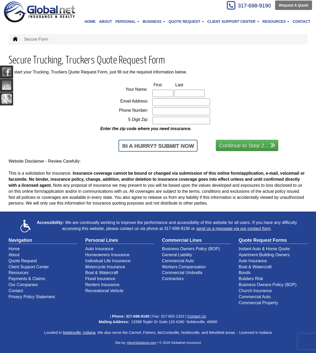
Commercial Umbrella (182, 272)
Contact (301, 21)
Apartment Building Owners (264, 255)
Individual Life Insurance (108, 261)
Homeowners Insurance (107, 255)
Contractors (173, 278)
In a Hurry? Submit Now (158, 146)
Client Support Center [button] (233, 21)
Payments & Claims (27, 278)
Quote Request (23, 261)
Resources (19, 272)
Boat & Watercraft (101, 272)
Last (184, 84)
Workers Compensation (184, 267)
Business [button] (154, 21)
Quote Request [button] (186, 21)
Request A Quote (293, 6)
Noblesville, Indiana (79, 332)
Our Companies (23, 284)
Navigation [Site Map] (20, 240)
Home (90, 21)
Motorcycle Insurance (105, 267)
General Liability (177, 255)
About (105, 21)
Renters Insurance (102, 284)
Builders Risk (251, 278)
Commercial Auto (178, 261)
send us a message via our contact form (233, 228)
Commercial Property (258, 303)
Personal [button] (127, 21)
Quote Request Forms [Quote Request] (263, 240)
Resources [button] (276, 21)
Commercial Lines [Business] (182, 240)
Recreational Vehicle (104, 290)
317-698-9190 (252, 6)
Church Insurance (255, 290)
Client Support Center (29, 267)
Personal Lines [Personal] (101, 240)
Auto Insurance (99, 249)
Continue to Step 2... (247, 145)
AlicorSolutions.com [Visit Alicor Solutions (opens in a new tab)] (141, 343)
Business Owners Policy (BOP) (191, 249)
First (163, 84)
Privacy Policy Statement (32, 297)
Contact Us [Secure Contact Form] (197, 316)
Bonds (244, 272)
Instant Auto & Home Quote (264, 249)
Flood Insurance (100, 278)
